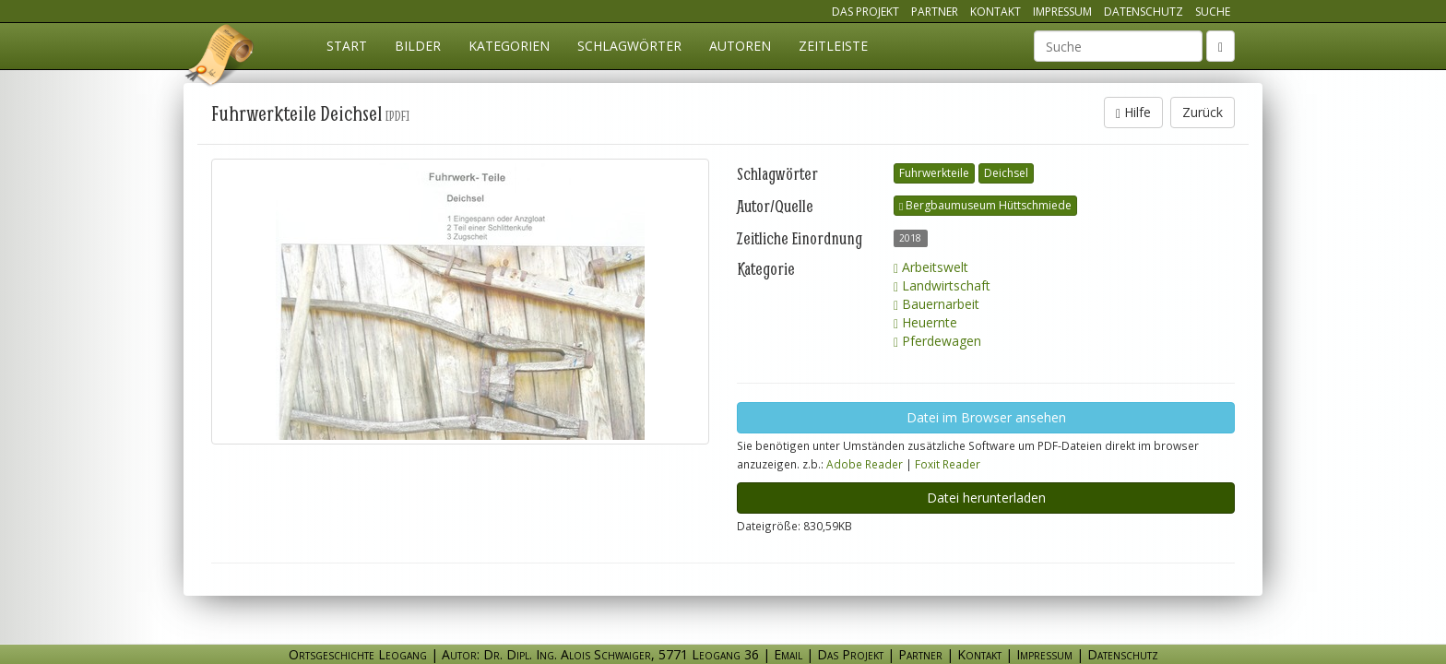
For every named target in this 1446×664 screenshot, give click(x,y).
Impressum (1062, 11)
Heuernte (925, 322)
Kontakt (995, 11)
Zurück (1202, 112)
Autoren (740, 45)
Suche (1212, 11)
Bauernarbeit (936, 304)
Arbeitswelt (931, 267)
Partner (934, 11)
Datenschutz (1143, 11)
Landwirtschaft (942, 285)
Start (346, 45)
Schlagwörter (629, 45)
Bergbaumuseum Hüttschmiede (985, 205)
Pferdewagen (937, 341)
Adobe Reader (864, 463)
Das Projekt (865, 11)
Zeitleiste (833, 45)
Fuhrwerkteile (934, 173)
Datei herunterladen (986, 497)
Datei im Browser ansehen (986, 417)
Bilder (418, 45)
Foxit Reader (947, 463)
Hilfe (1133, 112)
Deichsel (1006, 173)
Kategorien (509, 45)
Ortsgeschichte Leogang (220, 58)
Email (788, 654)
